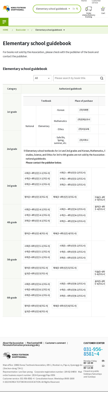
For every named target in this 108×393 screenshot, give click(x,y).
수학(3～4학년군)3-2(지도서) (73, 179)
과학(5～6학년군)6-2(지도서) (73, 297)
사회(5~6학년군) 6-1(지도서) (38, 285)
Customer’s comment (55, 344)
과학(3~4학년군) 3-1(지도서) (38, 184)
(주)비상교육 (83, 129)
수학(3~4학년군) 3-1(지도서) (38, 179)
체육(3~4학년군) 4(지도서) (66, 234)
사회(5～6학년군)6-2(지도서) (73, 284)
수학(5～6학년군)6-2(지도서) (73, 290)
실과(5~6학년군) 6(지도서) (37, 313)
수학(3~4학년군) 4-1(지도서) (38, 215)
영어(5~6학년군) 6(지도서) (37, 307)
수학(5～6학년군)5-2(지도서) (73, 252)
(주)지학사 (83, 140)
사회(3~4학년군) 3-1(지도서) (38, 173)
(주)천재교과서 (83, 119)
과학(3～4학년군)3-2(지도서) (73, 185)
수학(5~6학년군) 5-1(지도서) (38, 252)
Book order (21, 30)
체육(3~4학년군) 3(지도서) (66, 197)
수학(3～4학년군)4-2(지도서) (73, 215)
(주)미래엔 (83, 110)
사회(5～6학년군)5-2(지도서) (73, 246)
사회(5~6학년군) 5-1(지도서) (38, 246)
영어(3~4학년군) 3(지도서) (37, 197)
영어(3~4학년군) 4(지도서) (37, 234)
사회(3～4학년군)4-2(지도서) (73, 209)
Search (101, 78)
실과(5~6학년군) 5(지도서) (37, 274)
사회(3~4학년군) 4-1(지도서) (38, 209)
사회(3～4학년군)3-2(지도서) (73, 173)
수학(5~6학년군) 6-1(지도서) (38, 290)
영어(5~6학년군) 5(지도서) (37, 268)
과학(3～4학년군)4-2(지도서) (73, 221)
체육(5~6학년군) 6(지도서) (66, 307)
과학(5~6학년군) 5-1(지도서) (38, 258)
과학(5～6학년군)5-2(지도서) (73, 258)
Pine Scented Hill (34, 344)
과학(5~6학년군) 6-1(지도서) (38, 296)
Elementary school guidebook (48, 30)
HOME (5, 30)
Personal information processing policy (21, 346)
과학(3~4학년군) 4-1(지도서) (38, 221)
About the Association (13, 344)
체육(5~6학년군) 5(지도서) (66, 268)
